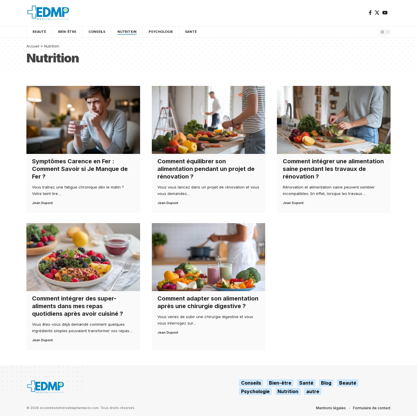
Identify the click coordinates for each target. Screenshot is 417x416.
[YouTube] (385, 13)
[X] (377, 13)
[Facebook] (370, 13)
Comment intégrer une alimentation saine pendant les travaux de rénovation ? (333, 169)
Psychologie (255, 391)
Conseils (251, 383)
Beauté (347, 383)
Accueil (33, 46)
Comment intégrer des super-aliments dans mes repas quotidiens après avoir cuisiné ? (77, 306)
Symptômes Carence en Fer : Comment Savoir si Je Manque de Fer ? (80, 169)
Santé (306, 383)
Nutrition (288, 391)
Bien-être (280, 383)
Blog (326, 383)
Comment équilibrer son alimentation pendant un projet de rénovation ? (206, 169)
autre (312, 391)
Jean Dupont (42, 203)
